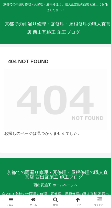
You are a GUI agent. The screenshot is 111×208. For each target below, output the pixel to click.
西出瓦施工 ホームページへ (55, 185)
